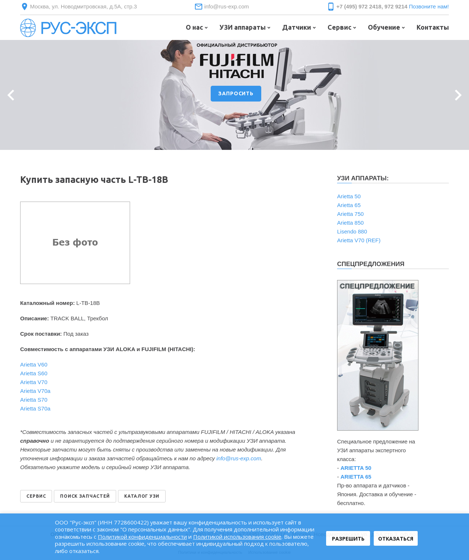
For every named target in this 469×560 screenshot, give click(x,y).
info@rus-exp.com (226, 6)
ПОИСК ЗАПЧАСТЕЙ (85, 496)
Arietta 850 (350, 223)
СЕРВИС (36, 496)
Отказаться (395, 538)
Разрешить (348, 538)
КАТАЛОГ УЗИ (141, 496)
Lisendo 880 (352, 231)
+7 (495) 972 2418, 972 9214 (371, 6)
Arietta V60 (33, 364)
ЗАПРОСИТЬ (236, 93)
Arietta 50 (349, 196)
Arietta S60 (33, 373)
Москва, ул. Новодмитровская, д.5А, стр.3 (83, 6)
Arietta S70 (33, 400)
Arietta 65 (349, 205)
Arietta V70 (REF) (358, 240)
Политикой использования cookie (237, 536)
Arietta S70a (35, 408)
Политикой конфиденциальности (142, 536)
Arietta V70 (33, 382)
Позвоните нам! (429, 6)
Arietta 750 (350, 214)
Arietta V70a (35, 391)
